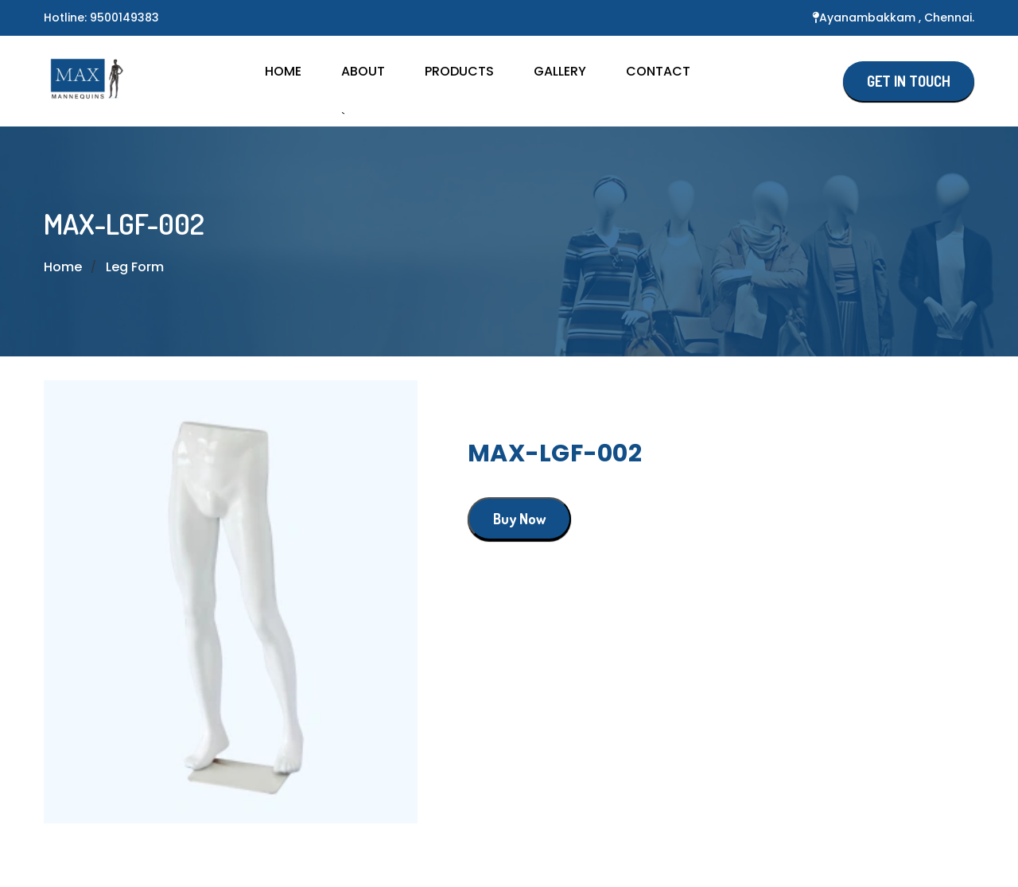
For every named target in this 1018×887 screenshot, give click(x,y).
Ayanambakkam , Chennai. (896, 17)
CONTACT (658, 71)
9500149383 (124, 17)
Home (63, 267)
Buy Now (519, 518)
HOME (283, 71)
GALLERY (560, 71)
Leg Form (135, 267)
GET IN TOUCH (908, 81)
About (363, 71)
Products (459, 71)
